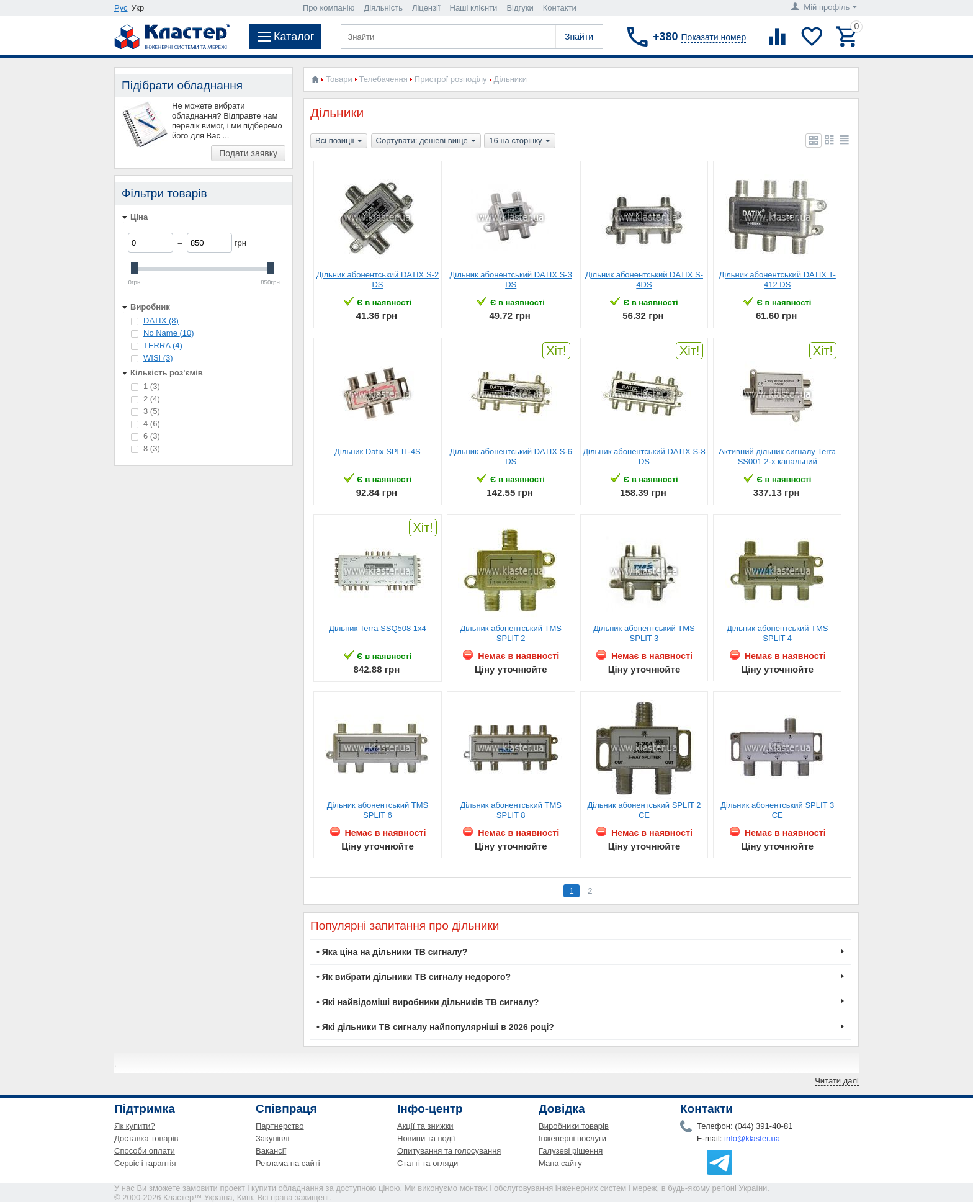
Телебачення (383, 79)
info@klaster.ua (752, 1138)
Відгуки (519, 7)
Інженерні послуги (572, 1138)
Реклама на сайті (288, 1163)
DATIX (161, 320)
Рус (121, 7)
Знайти (579, 37)
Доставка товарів (146, 1138)
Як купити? (134, 1126)
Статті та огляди (427, 1163)
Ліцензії (426, 7)
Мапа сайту (560, 1163)
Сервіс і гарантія (145, 1163)
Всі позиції (338, 141)
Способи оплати (144, 1150)
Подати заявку (248, 153)
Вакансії (271, 1150)
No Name (168, 333)
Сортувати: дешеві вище (426, 141)
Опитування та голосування (449, 1150)
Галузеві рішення (571, 1150)
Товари (339, 79)
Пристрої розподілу (451, 79)
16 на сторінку (519, 141)
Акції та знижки (425, 1126)
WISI (158, 357)
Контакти (559, 7)
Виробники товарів (574, 1126)
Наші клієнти (474, 7)
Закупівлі (272, 1138)
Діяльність (383, 7)
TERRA (162, 345)
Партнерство (280, 1126)
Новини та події (426, 1138)
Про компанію (329, 7)
